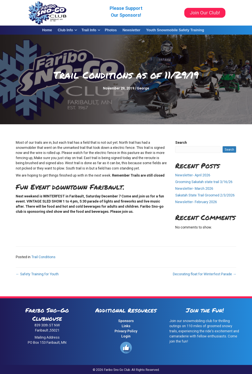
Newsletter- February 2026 (196, 202)
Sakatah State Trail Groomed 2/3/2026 (205, 195)
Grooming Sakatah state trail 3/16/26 (204, 182)
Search (181, 142)
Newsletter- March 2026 (194, 188)
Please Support (125, 8)
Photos (111, 30)
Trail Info (89, 30)
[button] (76, 30)
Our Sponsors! (126, 15)
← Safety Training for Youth (37, 274)
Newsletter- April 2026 (192, 175)
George (143, 88)
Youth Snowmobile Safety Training (175, 30)
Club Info (65, 30)
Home (47, 30)
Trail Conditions (43, 257)
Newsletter (131, 30)
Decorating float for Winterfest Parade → (204, 274)
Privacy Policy (126, 331)
